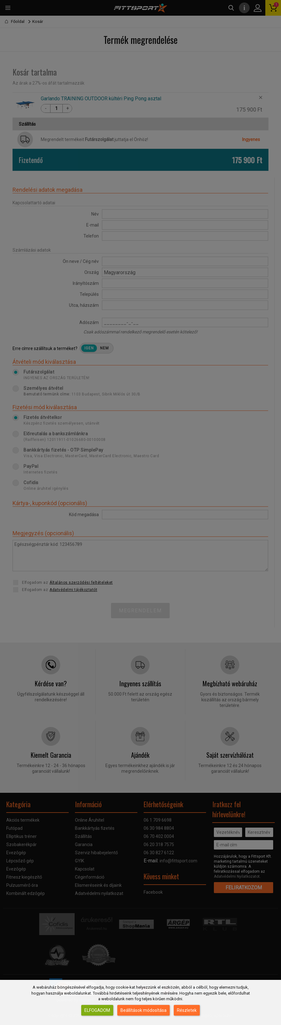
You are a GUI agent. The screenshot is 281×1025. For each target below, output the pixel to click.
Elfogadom (97, 1010)
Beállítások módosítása (143, 1010)
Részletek (187, 1010)
